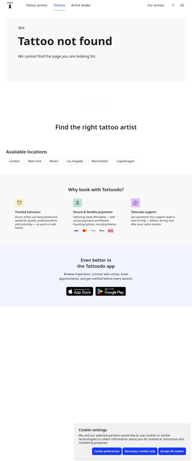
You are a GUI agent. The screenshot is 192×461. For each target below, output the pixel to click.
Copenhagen (126, 161)
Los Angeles (75, 161)
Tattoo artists (36, 5)
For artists (156, 5)
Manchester (100, 161)
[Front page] (10, 5)
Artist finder (81, 5)
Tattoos (59, 5)
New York (34, 161)
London (14, 161)
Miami (54, 161)
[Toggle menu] (182, 5)
